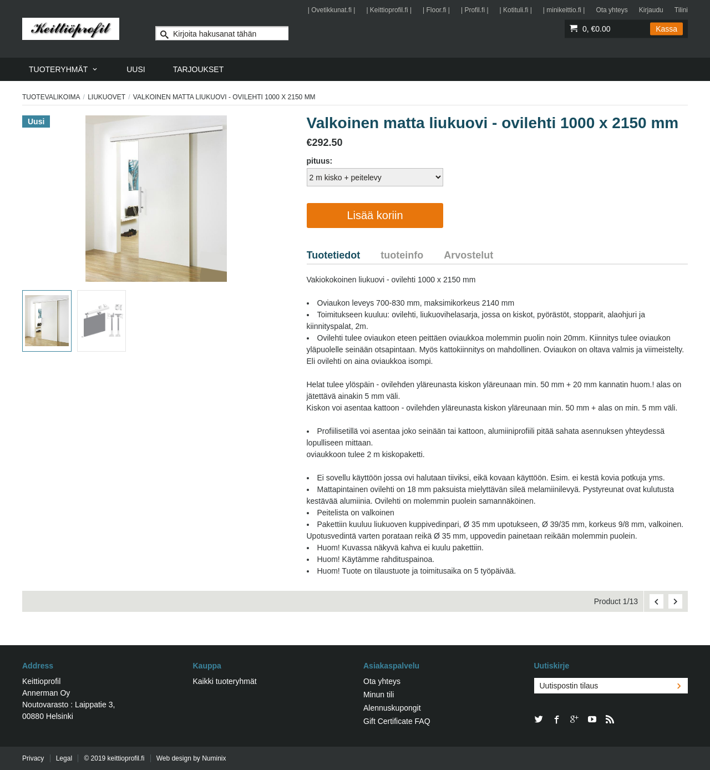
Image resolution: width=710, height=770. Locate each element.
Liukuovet (106, 97)
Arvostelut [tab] (468, 255)
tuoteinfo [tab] (402, 255)
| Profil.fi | (475, 10)
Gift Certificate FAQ (396, 721)
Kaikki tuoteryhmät (225, 681)
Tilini (681, 10)
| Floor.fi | (436, 10)
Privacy (33, 758)
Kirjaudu (651, 10)
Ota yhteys (611, 10)
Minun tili (378, 694)
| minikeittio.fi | (564, 10)
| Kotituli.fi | (516, 10)
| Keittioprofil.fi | (389, 10)
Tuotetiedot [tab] (334, 255)
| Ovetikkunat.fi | (332, 10)
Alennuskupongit (392, 707)
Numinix (214, 758)
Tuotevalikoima (51, 97)
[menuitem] (63, 69)
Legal (64, 758)
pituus (318, 160)
